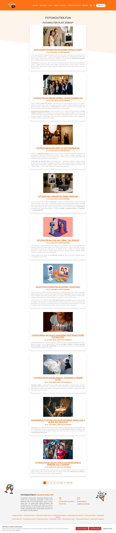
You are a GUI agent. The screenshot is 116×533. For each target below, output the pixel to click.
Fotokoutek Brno (17, 515)
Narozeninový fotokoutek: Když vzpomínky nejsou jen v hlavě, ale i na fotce (58, 421)
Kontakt (85, 5)
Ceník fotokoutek (74, 5)
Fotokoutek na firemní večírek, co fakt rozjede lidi (58, 98)
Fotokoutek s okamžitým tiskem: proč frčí (58, 197)
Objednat (101, 5)
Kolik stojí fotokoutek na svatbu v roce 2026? (58, 287)
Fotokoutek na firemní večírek (40, 111)
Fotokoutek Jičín (17, 519)
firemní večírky (48, 501)
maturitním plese (43, 153)
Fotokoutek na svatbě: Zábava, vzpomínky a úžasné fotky (58, 379)
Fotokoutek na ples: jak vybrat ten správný (58, 240)
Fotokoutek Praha (29, 515)
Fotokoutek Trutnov (55, 519)
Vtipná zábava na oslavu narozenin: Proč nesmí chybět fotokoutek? (58, 336)
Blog (50, 5)
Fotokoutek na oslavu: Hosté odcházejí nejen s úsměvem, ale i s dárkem (58, 464)
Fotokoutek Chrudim (68, 519)
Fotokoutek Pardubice (60, 515)
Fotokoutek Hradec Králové (43, 515)
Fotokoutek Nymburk (82, 519)
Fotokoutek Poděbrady (97, 519)
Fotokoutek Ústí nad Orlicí (75, 515)
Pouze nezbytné (95, 528)
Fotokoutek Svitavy (42, 519)
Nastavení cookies (107, 528)
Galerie (35, 5)
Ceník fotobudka (60, 5)
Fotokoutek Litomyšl (29, 519)
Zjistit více (18, 530)
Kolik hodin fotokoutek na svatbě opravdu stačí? (58, 50)
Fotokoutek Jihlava (90, 515)
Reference (43, 5)
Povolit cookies (82, 528)
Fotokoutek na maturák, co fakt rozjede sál (58, 148)
